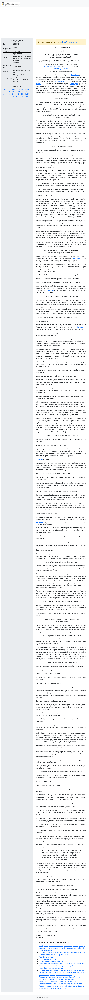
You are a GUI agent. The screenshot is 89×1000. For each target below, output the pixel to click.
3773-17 (51, 290)
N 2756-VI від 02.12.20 (52, 67)
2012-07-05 (25, 90)
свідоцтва (39, 459)
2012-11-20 (7, 92)
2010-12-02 (16, 90)
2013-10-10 (16, 92)
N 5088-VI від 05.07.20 (60, 69)
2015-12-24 (25, 94)
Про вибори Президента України (51, 968)
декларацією (59, 82)
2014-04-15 (25, 92)
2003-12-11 (7, 90)
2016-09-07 (16, 96)
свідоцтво (79, 327)
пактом (38, 84)
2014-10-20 (16, 94)
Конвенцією (74, 84)
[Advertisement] (44, 22)
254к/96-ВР (75, 75)
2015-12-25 (7, 96)
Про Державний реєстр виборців (51, 961)
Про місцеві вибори (46, 957)
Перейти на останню (69, 42)
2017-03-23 (25, 96)
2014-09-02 (7, 94)
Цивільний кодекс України (48, 959)
